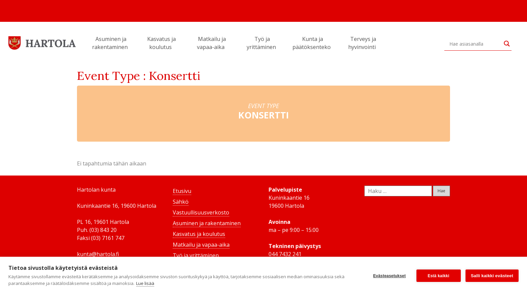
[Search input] (474, 43)
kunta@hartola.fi (98, 254)
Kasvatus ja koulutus (161, 43)
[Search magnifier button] (507, 43)
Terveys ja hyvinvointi (363, 43)
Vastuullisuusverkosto (201, 212)
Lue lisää (145, 283)
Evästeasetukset (389, 276)
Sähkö (181, 201)
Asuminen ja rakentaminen (111, 43)
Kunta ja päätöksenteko (312, 43)
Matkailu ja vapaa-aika (212, 43)
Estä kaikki (438, 276)
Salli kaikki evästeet (492, 275)
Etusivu (182, 191)
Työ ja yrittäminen (262, 43)
